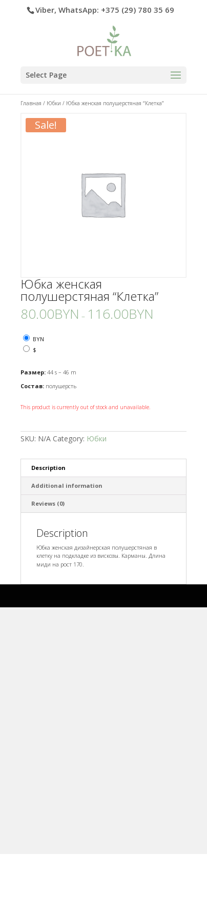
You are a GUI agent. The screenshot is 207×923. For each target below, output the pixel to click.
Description (48, 467)
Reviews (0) (48, 503)
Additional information (66, 485)
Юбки (54, 103)
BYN (38, 339)
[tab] (103, 468)
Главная (31, 103)
